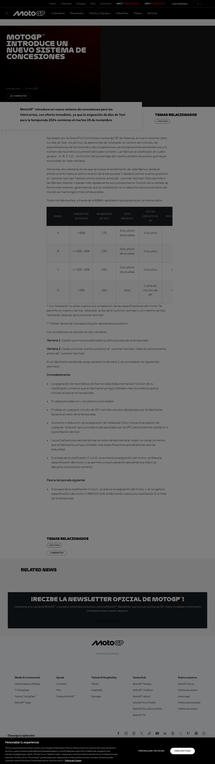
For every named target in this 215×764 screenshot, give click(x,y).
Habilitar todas (182, 751)
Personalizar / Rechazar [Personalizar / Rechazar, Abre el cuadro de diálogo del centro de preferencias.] (151, 751)
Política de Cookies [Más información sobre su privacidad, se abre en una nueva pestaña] (73, 761)
